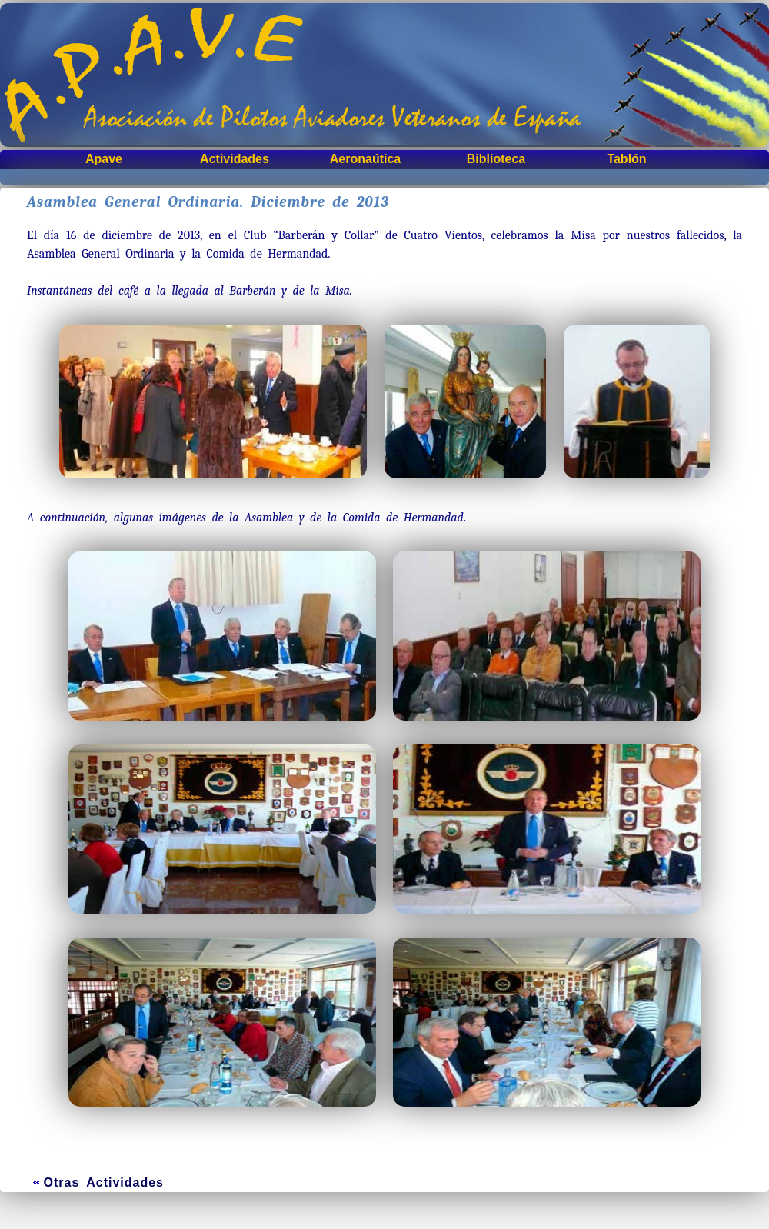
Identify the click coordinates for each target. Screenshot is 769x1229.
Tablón (626, 158)
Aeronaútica (365, 158)
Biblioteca (496, 158)
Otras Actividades (104, 1182)
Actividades (234, 158)
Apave (103, 158)
